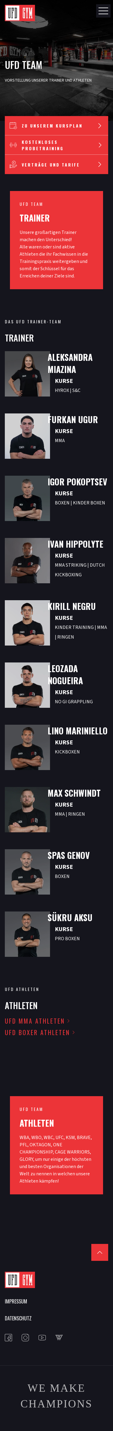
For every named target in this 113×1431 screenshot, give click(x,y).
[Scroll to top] (99, 1252)
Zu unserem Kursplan (56, 125)
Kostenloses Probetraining (56, 145)
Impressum (16, 1301)
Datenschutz (18, 1318)
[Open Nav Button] (103, 11)
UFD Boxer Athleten (37, 1032)
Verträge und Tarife (56, 164)
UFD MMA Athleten (35, 1020)
